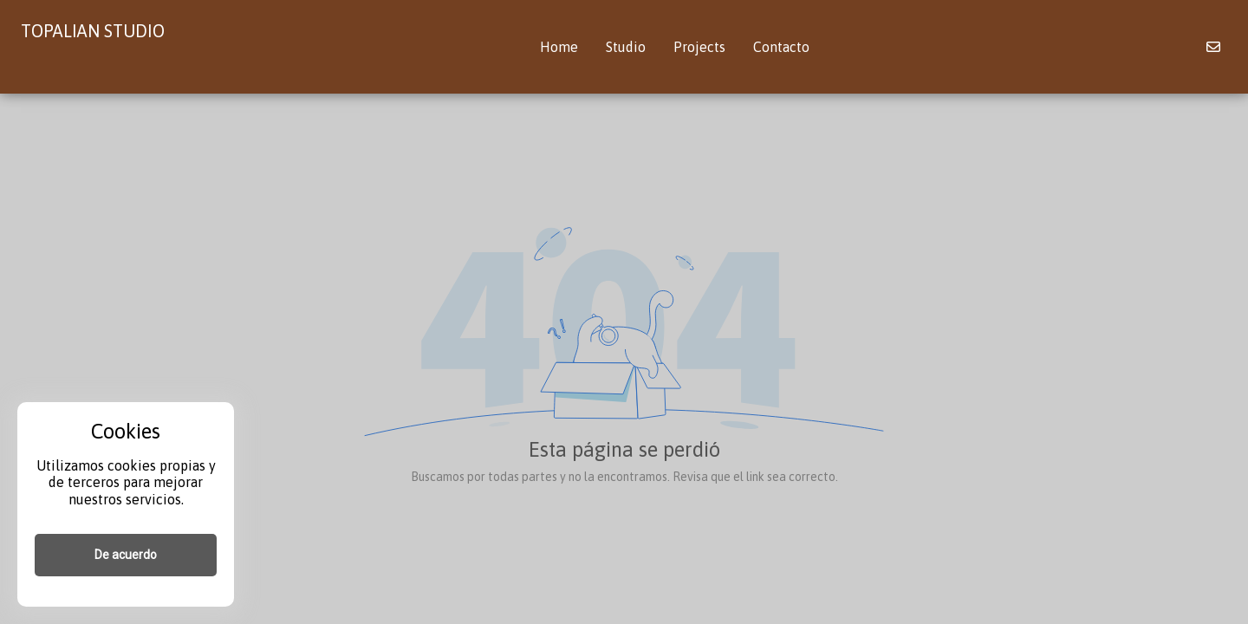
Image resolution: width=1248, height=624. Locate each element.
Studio (626, 47)
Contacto (781, 47)
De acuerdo (125, 555)
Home (559, 47)
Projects (699, 47)
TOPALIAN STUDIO (93, 31)
